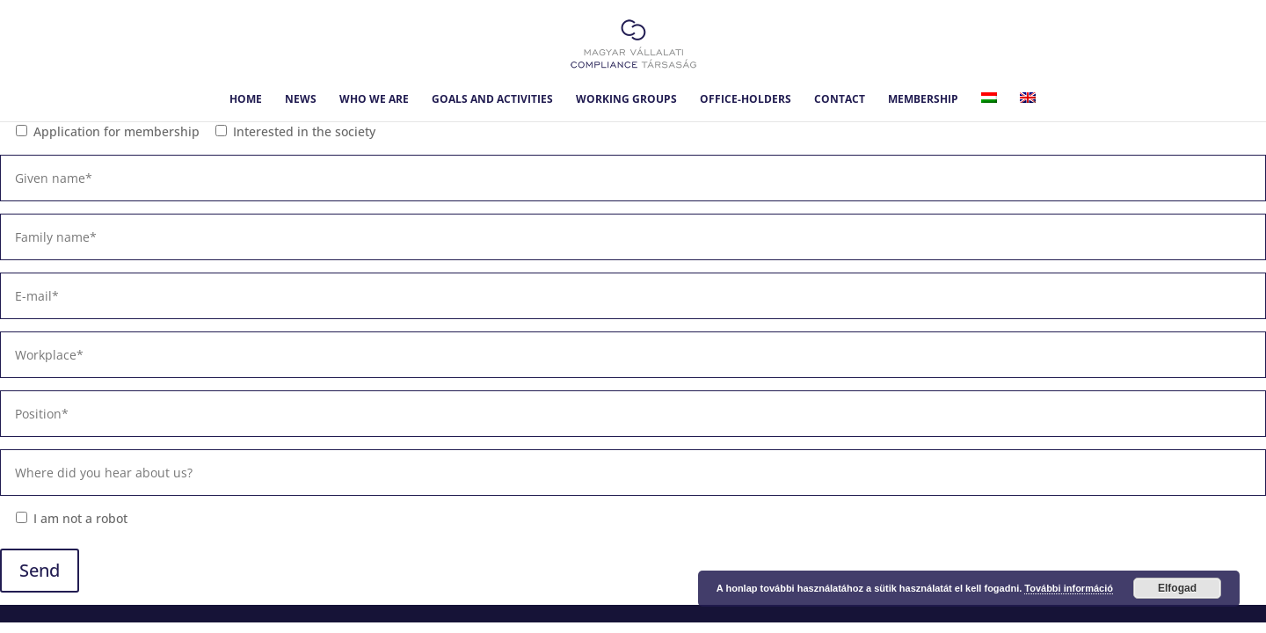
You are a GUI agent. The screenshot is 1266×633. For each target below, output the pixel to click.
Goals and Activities (492, 99)
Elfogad (1177, 588)
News (300, 99)
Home (245, 99)
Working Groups (626, 99)
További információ (1068, 588)
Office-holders (745, 99)
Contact (839, 99)
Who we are (374, 99)
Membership (923, 99)
